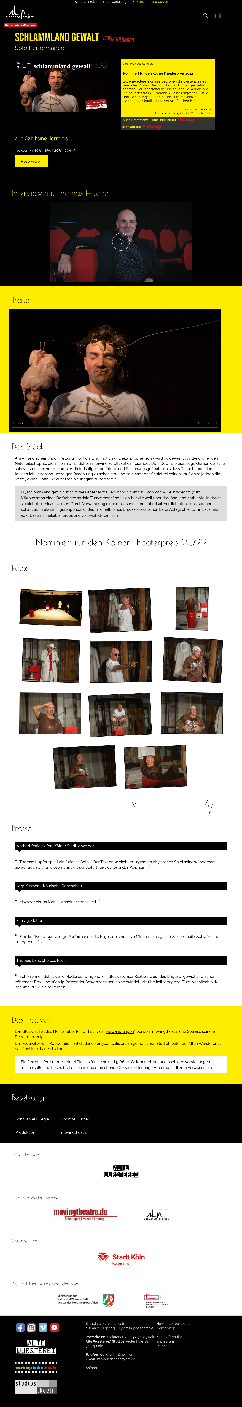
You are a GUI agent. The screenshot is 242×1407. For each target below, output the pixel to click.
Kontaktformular (169, 1337)
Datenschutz (166, 1346)
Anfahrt (91, 1368)
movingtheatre (74, 1132)
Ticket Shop (165, 1328)
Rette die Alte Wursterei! (20, 25)
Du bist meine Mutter (173, 120)
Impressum (165, 1341)
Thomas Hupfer (75, 1119)
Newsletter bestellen (173, 1324)
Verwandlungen (120, 1031)
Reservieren (31, 161)
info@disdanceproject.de (115, 1359)
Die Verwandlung (141, 127)
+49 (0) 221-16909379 (115, 1355)
